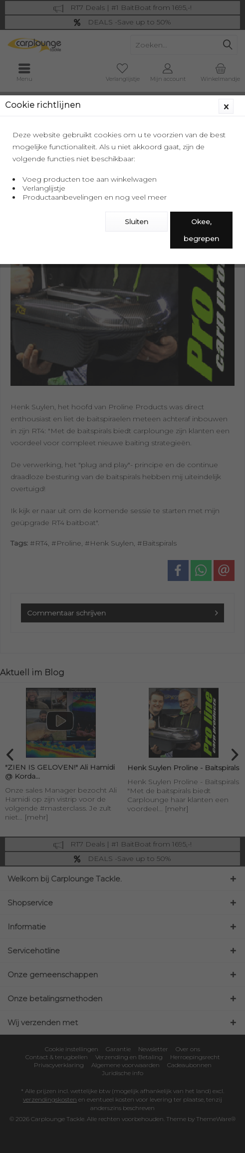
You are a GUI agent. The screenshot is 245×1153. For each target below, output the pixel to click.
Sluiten (136, 221)
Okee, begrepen (201, 230)
